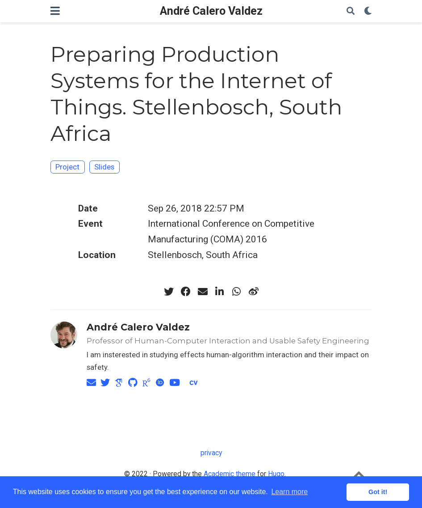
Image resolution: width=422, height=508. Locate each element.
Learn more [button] (289, 491)
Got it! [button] (377, 491)
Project (67, 166)
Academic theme (229, 474)
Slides (104, 166)
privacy (211, 453)
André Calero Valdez (211, 10)
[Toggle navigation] (55, 11)
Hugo (276, 474)
